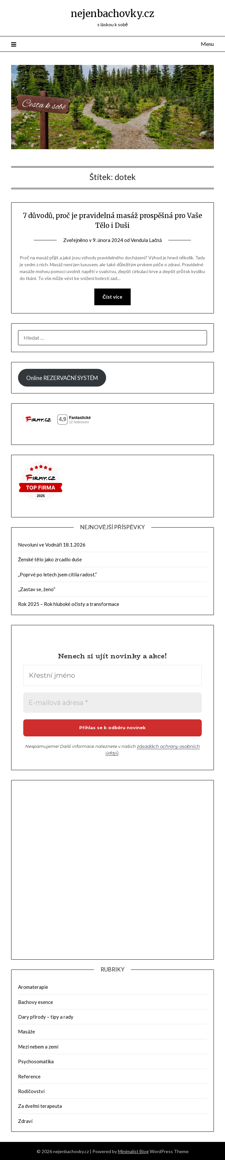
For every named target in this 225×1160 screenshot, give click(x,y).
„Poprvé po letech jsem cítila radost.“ (57, 574)
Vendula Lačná (146, 240)
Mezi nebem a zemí (38, 1046)
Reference (29, 1076)
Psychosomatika (36, 1061)
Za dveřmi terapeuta (40, 1105)
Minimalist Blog (133, 1150)
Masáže (26, 1031)
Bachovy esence (35, 1001)
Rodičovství (31, 1090)
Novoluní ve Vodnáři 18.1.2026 (51, 545)
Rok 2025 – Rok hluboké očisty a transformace (68, 604)
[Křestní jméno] (112, 675)
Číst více (112, 297)
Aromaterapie (33, 986)
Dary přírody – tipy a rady (45, 1016)
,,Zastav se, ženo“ (36, 589)
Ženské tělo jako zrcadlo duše (50, 559)
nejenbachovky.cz (112, 14)
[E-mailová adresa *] (112, 702)
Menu (207, 44)
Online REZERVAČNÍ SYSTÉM (62, 377)
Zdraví (25, 1120)
